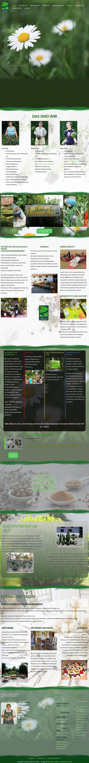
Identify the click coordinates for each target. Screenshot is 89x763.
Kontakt (26, 8)
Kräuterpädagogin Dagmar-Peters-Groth (81, 734)
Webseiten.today (66, 761)
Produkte (43, 5)
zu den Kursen (13, 455)
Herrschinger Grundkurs (75, 161)
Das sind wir (22, 5)
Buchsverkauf (74, 5)
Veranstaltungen (55, 5)
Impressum (32, 758)
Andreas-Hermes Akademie (45, 164)
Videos (65, 5)
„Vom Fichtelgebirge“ (61, 714)
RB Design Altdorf (53, 761)
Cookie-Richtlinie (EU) (53, 758)
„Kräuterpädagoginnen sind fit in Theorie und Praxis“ (62, 710)
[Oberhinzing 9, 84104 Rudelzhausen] (42, 708)
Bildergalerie (33, 5)
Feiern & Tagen (16, 8)
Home (13, 5)
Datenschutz (41, 758)
